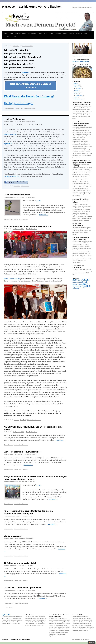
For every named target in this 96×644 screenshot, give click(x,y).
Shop (85, 33)
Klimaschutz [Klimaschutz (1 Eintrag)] (80, 284)
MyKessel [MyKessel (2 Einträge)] (76, 286)
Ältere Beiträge (8, 608)
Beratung (71, 33)
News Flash (17, 108)
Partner (40, 33)
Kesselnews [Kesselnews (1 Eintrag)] (74, 284)
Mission (11, 33)
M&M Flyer (75, 61)
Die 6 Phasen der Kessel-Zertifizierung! (29, 96)
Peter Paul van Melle (27, 46)
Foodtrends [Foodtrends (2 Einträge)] (82, 282)
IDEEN (76, 83)
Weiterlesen (43, 215)
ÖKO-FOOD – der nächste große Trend (23, 587)
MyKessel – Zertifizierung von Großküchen (32, 6)
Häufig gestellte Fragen (18, 103)
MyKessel (26, 72)
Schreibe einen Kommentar (28, 108)
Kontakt (14, 37)
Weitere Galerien (8, 219)
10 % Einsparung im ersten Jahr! (20, 563)
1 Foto (38, 485)
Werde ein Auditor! (13, 536)
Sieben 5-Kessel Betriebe (12, 278)
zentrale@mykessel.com (12, 176)
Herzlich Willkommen (14, 119)
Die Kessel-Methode (21, 33)
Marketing (76, 85)
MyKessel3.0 (6, 615)
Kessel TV (79, 33)
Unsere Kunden (48, 33)
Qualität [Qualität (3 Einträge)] (86, 286)
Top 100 (65, 33)
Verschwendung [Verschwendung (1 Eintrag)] (75, 288)
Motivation (78, 88)
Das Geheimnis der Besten (17, 195)
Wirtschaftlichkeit (78, 99)
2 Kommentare (25, 186)
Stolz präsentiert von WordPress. (82, 639)
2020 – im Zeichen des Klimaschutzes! (22, 452)
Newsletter (7, 37)
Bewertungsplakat (84, 61)
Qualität (76, 93)
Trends (75, 97)
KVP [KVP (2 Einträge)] (85, 284)
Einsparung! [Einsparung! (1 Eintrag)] (75, 282)
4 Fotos (38, 201)
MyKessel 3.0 (32, 33)
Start (5, 33)
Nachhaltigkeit (79, 95)
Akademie (58, 33)
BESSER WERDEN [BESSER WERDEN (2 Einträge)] (81, 280)
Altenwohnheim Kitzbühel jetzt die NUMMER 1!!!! (28, 226)
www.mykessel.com (10, 134)
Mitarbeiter (76, 86)
